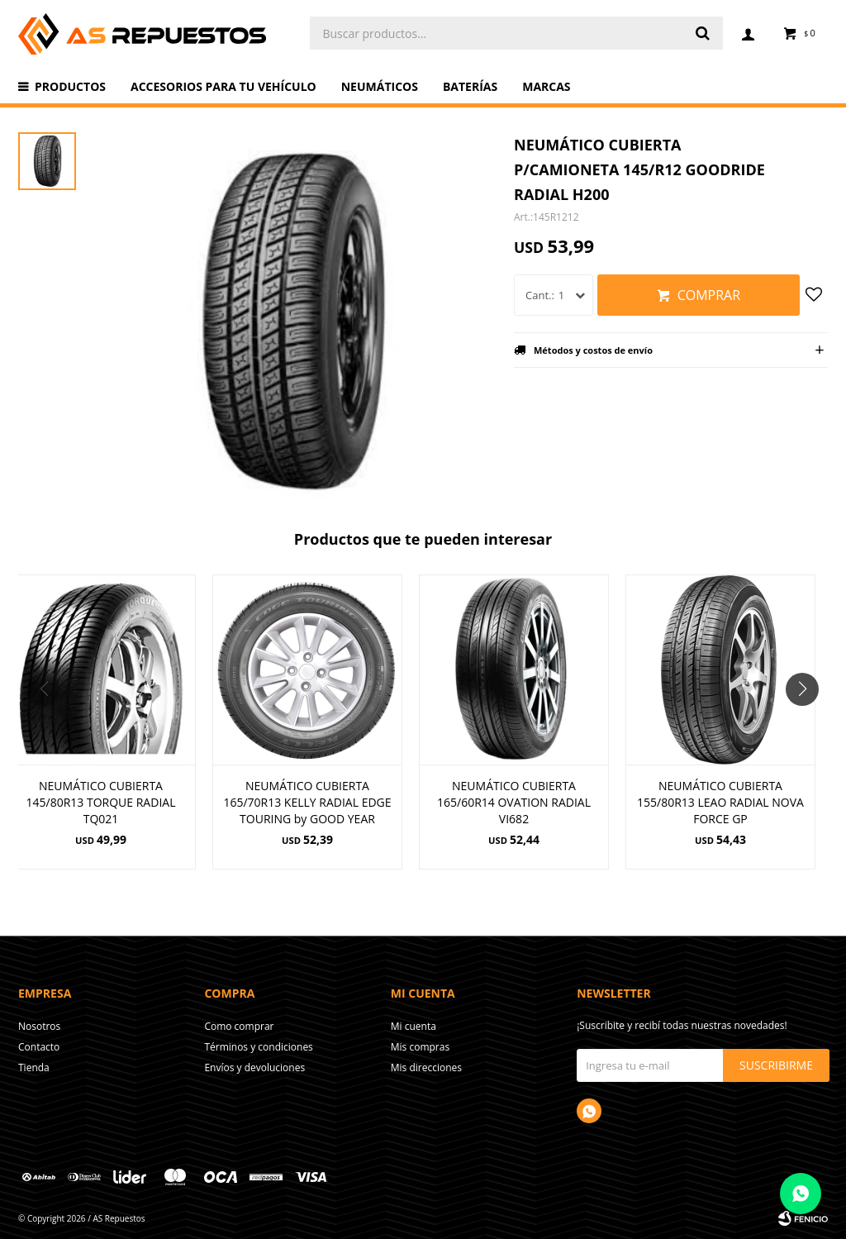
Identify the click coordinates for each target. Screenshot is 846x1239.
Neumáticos (379, 86)
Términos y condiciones (258, 1047)
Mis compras (420, 1047)
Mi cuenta (413, 1026)
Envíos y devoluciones (254, 1067)
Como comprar (238, 1026)
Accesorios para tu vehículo (223, 86)
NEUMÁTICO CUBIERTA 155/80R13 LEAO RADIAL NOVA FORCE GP (720, 802)
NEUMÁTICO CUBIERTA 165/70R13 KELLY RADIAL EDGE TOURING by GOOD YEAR (307, 802)
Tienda (34, 1067)
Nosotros (39, 1026)
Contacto (38, 1047)
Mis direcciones (426, 1067)
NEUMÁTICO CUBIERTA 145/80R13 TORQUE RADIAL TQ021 (101, 802)
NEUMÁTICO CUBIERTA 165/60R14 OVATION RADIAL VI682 (514, 802)
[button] (808, 722)
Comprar (708, 295)
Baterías (470, 86)
